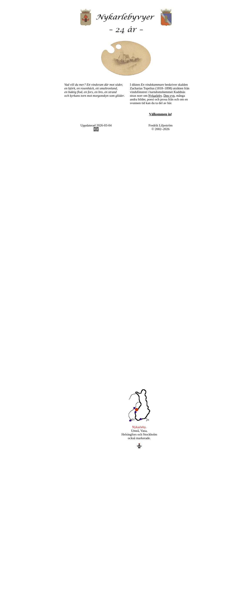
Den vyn (168, 95)
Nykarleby (155, 95)
